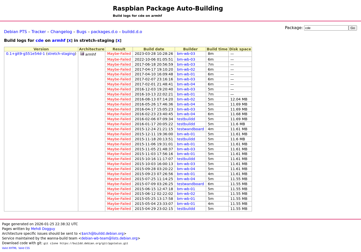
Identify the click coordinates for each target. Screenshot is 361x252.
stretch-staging (61, 54)
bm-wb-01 (186, 74)
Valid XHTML (9, 248)
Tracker (39, 31)
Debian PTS (15, 31)
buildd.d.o (132, 31)
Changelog (61, 31)
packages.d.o (104, 31)
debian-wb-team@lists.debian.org (109, 238)
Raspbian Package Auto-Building (168, 8)
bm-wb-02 (186, 69)
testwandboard (190, 129)
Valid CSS (24, 248)
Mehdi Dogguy (43, 229)
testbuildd (186, 119)
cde (40, 40)
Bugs (81, 31)
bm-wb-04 (186, 84)
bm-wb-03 (186, 54)
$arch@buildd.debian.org (102, 233)
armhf (58, 40)
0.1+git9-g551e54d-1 (25, 54)
